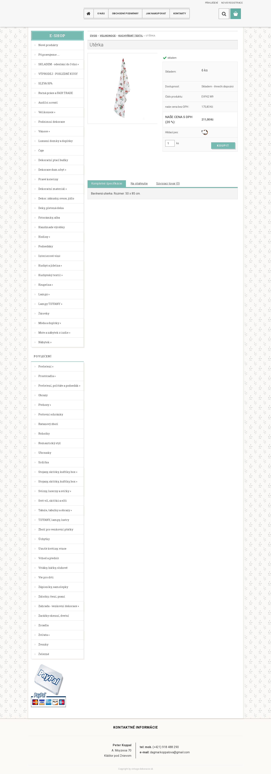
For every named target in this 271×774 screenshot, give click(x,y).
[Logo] (43, 13)
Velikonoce (108, 35)
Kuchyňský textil (130, 35)
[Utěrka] (122, 88)
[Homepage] (90, 13)
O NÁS (101, 13)
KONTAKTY (179, 13)
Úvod (93, 35)
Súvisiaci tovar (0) (168, 183)
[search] (224, 14)
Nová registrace (232, 3)
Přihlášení (211, 3)
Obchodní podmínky (125, 13)
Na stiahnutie (139, 183)
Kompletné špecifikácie (106, 183)
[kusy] (170, 143)
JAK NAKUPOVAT (156, 13)
